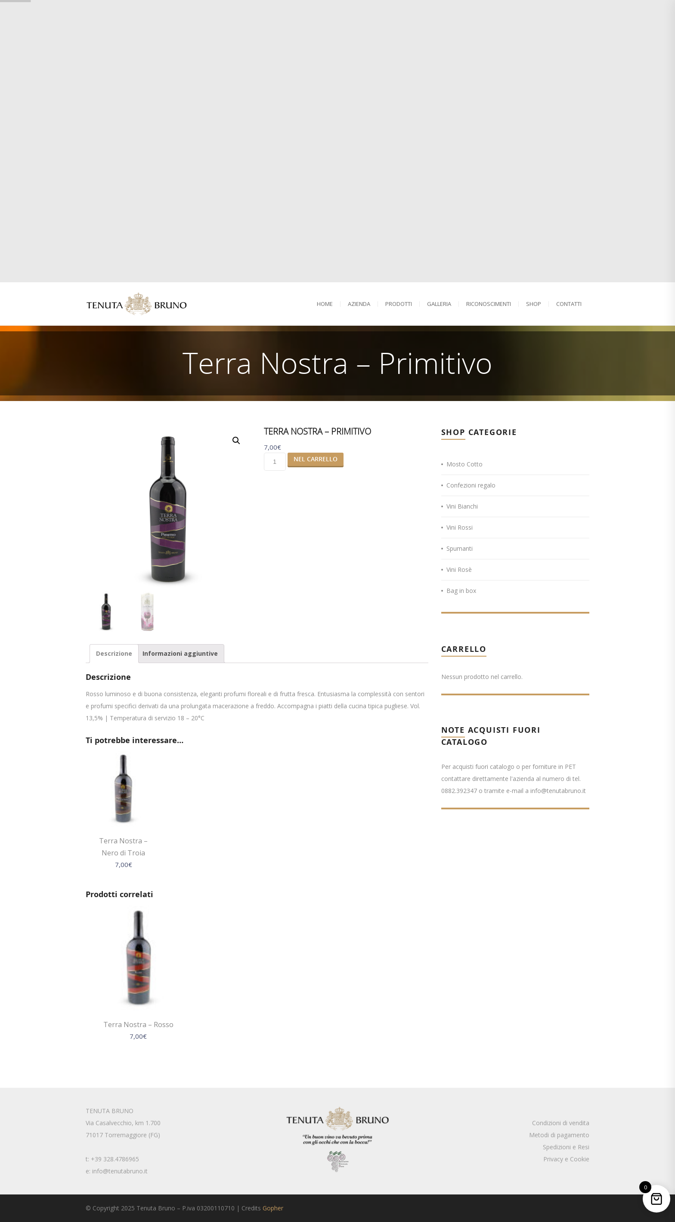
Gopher (273, 1208)
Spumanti (459, 548)
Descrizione (114, 653)
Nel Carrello (316, 459)
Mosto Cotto (464, 464)
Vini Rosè (459, 569)
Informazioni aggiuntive (180, 653)
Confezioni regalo (470, 485)
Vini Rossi (459, 527)
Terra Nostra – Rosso (138, 1024)
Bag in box (461, 590)
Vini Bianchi (462, 506)
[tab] (114, 653)
